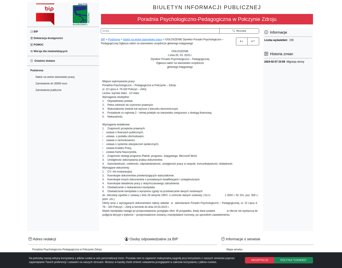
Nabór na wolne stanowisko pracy (55, 77)
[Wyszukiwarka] (160, 31)
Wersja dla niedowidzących (49, 51)
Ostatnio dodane (42, 60)
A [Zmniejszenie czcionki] (253, 41)
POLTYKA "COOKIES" (293, 260)
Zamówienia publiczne (49, 90)
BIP (34, 31)
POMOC (37, 44)
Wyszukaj (239, 30)
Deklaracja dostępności (46, 38)
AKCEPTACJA (259, 260)
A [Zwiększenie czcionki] (242, 41)
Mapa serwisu (234, 249)
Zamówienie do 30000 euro (51, 83)
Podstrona (114, 39)
